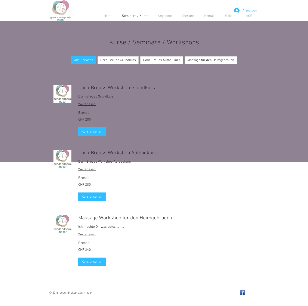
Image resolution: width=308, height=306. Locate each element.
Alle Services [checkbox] (83, 60)
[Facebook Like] (211, 291)
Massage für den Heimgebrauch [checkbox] (210, 60)
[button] (92, 131)
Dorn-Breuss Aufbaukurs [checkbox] (161, 60)
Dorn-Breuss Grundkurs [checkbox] (118, 60)
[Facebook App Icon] (242, 292)
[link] (166, 88)
